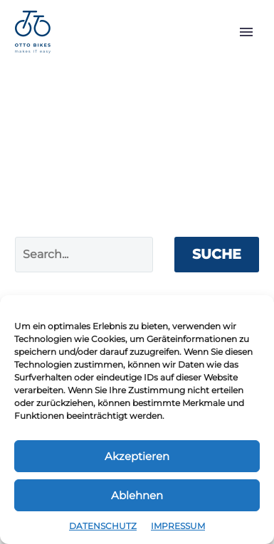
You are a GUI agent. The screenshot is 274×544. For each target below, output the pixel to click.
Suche (216, 254)
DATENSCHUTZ (103, 526)
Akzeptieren (137, 456)
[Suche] (84, 254)
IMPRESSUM (178, 526)
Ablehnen (137, 495)
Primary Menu (246, 32)
